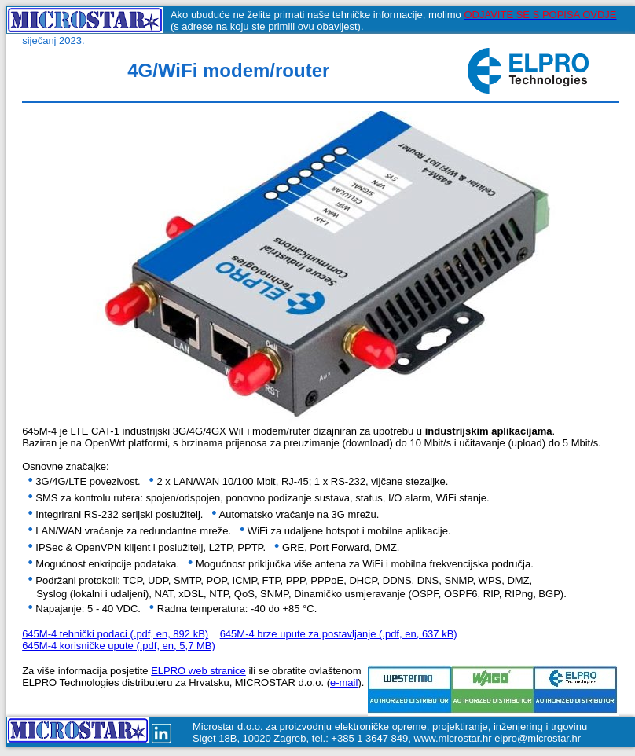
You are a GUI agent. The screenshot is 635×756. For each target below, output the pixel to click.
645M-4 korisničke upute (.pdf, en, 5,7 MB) (118, 648)
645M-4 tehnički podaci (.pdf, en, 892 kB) (115, 636)
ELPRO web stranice (198, 673)
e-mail (344, 685)
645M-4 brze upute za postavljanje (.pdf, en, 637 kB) (338, 636)
